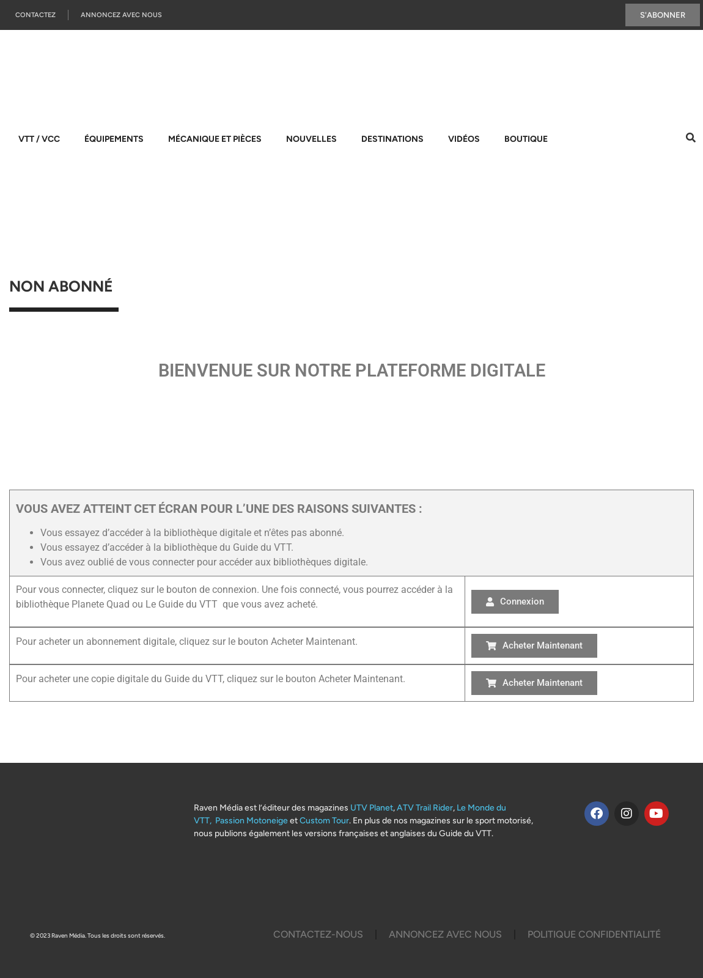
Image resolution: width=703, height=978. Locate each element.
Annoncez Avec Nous (121, 15)
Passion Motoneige (251, 820)
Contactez (35, 15)
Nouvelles (311, 139)
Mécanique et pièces (215, 139)
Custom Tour (324, 820)
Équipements (114, 139)
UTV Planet (371, 808)
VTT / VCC (39, 139)
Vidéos (464, 139)
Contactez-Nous (318, 934)
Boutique (526, 139)
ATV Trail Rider (425, 808)
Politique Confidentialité (594, 934)
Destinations (392, 139)
